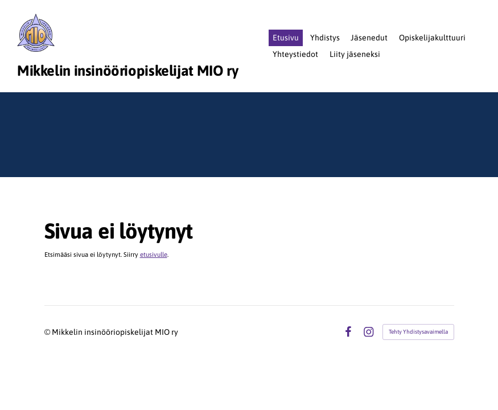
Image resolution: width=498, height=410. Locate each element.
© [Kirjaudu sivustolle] (48, 332)
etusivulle (153, 254)
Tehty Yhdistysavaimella (418, 332)
